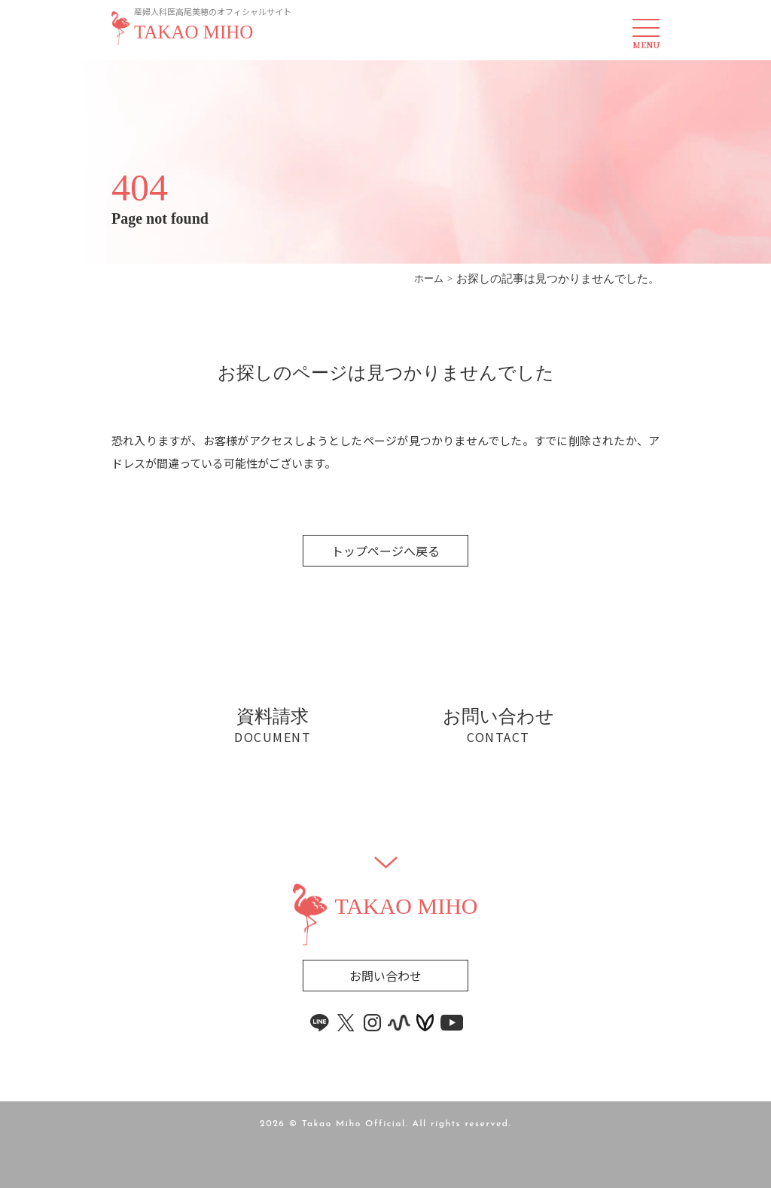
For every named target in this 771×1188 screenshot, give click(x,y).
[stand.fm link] (399, 1022)
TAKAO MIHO (193, 32)
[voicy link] (425, 1022)
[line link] (320, 1022)
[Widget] (386, 863)
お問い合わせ (385, 976)
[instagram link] (372, 1022)
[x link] (346, 1022)
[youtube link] (451, 1022)
